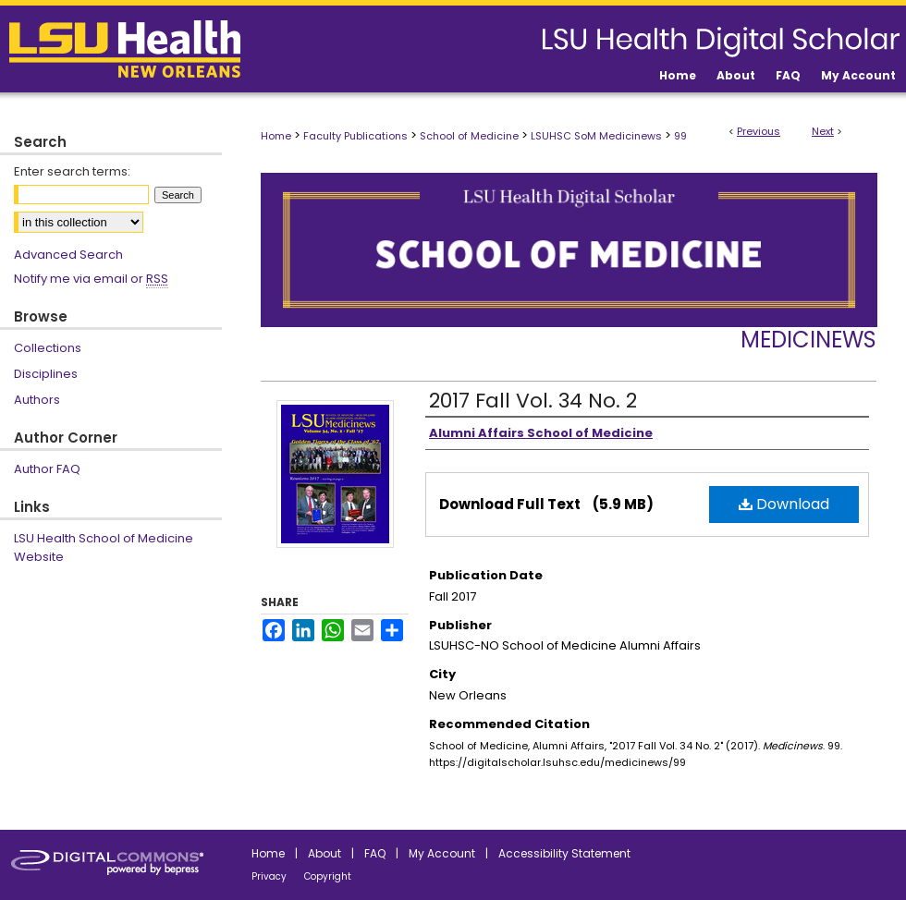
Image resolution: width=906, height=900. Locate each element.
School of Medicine (469, 135)
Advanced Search (68, 254)
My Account (442, 853)
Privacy (269, 876)
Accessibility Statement (564, 853)
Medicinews (808, 339)
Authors (37, 399)
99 (680, 135)
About (324, 853)
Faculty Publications (355, 135)
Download (784, 504)
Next (823, 131)
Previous (758, 131)
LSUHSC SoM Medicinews (596, 135)
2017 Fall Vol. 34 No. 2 (533, 400)
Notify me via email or (91, 279)
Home (276, 135)
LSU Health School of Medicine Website (103, 547)
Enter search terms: (72, 171)
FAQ (375, 853)
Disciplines (46, 374)
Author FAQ (47, 469)
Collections (47, 348)
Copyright (327, 876)
